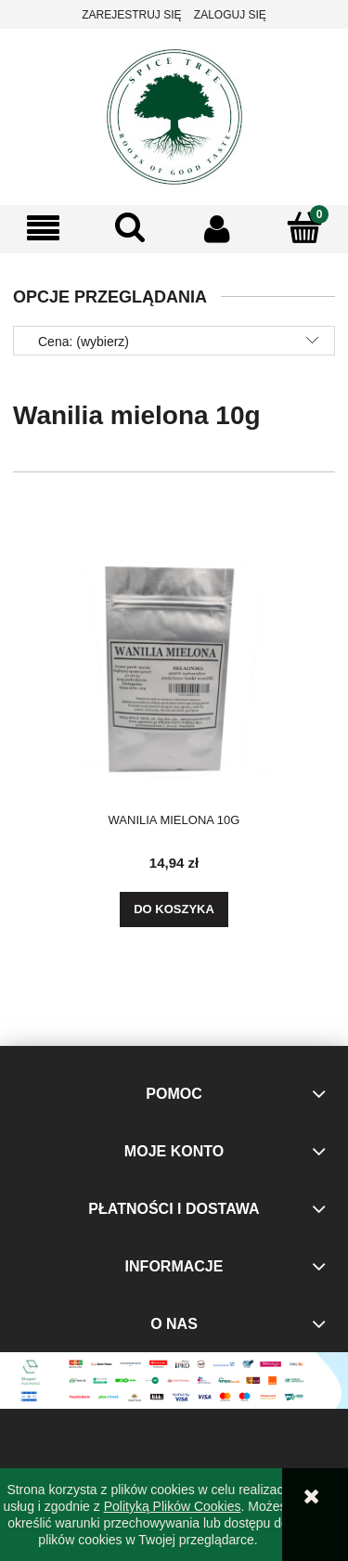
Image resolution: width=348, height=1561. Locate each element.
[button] (43, 228)
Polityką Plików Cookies (172, 1506)
